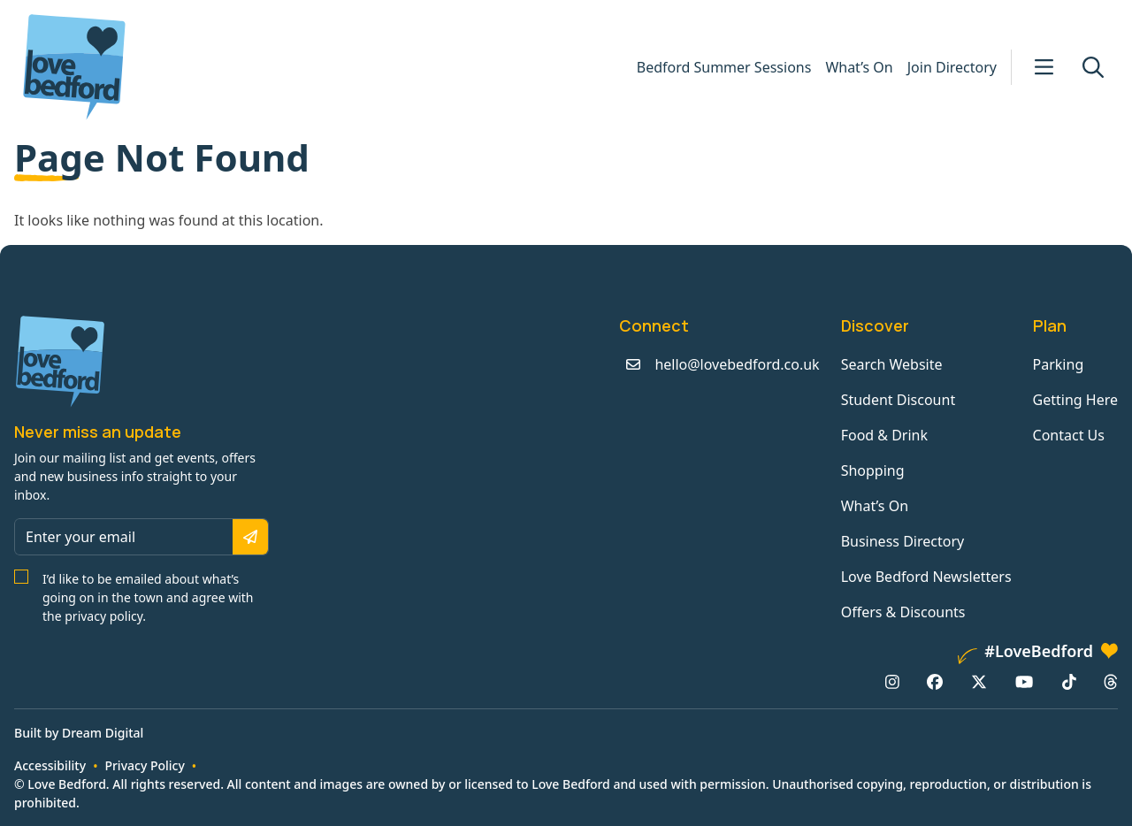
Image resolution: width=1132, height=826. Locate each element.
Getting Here (1075, 399)
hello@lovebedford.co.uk (736, 364)
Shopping (873, 470)
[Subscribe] (250, 536)
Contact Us (1069, 435)
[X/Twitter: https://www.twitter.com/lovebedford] (979, 681)
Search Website (892, 364)
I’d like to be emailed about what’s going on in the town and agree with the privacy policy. (148, 597)
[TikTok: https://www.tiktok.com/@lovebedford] (1069, 681)
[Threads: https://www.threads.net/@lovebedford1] (1111, 681)
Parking (1058, 364)
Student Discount (898, 399)
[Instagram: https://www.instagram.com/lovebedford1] (892, 681)
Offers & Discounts (903, 612)
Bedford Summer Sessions (724, 67)
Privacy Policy (144, 765)
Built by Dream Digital (78, 732)
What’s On (858, 67)
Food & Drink (884, 435)
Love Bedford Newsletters (926, 576)
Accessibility (50, 765)
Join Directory (952, 67)
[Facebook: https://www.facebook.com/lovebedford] (935, 681)
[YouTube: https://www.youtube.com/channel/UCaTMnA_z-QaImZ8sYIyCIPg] (1024, 681)
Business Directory (903, 541)
